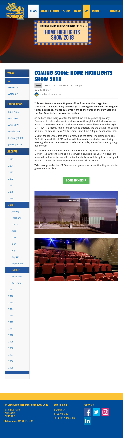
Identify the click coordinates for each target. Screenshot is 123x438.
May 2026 (13, 118)
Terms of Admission (64, 417)
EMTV (77, 11)
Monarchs (13, 87)
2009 (11, 341)
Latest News (14, 104)
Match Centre (50, 11)
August (15, 256)
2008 (11, 348)
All (9, 80)
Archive (12, 151)
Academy (13, 93)
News (33, 11)
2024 (11, 165)
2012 (11, 322)
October (16, 269)
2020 (11, 191)
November (17, 276)
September (17, 263)
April (14, 230)
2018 (11, 204)
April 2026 (13, 124)
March (15, 224)
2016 (11, 296)
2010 (11, 335)
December (17, 283)
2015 (11, 302)
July (13, 250)
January (15, 211)
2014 (11, 309)
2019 (11, 198)
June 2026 (13, 111)
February (16, 217)
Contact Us (59, 409)
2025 (11, 159)
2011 (11, 328)
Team (10, 73)
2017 (11, 289)
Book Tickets (76, 180)
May (14, 237)
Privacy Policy (61, 413)
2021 (11, 185)
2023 (11, 172)
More (97, 11)
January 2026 (15, 144)
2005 (11, 367)
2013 (11, 315)
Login (115, 11)
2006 (11, 361)
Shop (66, 11)
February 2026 (15, 137)
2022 (11, 178)
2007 (11, 354)
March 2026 (14, 131)
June (14, 243)
